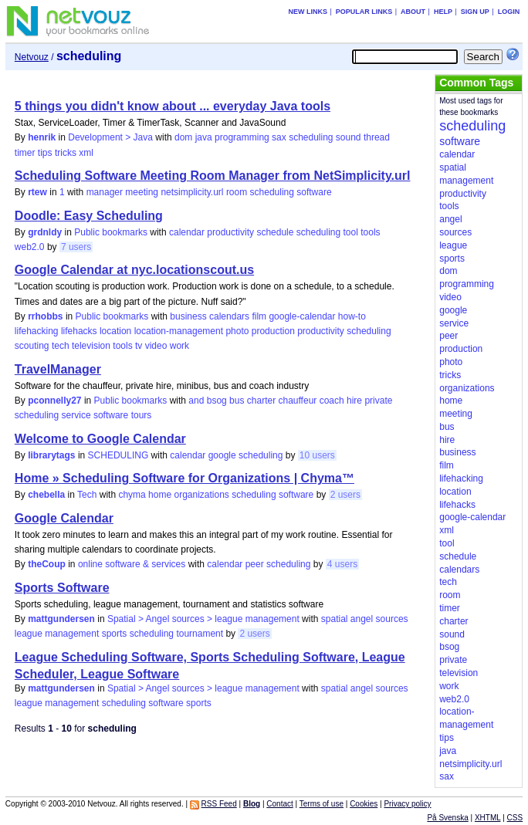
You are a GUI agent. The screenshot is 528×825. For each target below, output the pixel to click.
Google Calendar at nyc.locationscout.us (134, 269)
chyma (131, 494)
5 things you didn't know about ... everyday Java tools (172, 106)
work (179, 345)
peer (254, 564)
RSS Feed (219, 804)
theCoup (47, 564)
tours (141, 415)
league (28, 633)
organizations (201, 494)
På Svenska (447, 817)
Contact (279, 804)
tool (351, 232)
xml (86, 152)
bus (236, 400)
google (222, 455)
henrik (42, 137)
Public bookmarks (110, 232)
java (203, 137)
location (115, 331)
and (196, 400)
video (156, 345)
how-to (352, 316)
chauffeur (297, 400)
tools (370, 232)
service (76, 415)
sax (279, 137)
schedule (274, 232)
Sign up (475, 11)
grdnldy (45, 232)
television (91, 345)
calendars (229, 316)
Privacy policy (407, 804)
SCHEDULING (118, 455)
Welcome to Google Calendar (100, 438)
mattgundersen (61, 619)
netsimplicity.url (192, 192)
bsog (217, 400)
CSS (515, 817)
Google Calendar (64, 518)
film (259, 316)
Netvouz (32, 57)
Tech (86, 494)
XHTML (488, 817)
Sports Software (62, 587)
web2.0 (30, 247)
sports (114, 633)
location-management (178, 331)
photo (237, 331)
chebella (46, 494)
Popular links (364, 11)
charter (261, 400)
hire (354, 400)
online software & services (131, 564)
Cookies (363, 804)
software (313, 192)
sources (392, 619)
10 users (317, 455)
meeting (141, 192)
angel (361, 619)
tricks (65, 152)
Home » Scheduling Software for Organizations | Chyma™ (184, 478)
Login (509, 11)
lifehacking (37, 331)
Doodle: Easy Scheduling (89, 215)
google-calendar (302, 316)
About (413, 11)
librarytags (51, 455)
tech (60, 345)
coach (332, 400)
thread (377, 137)
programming (242, 137)
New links (307, 11)
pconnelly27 (54, 400)
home (159, 494)
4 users (342, 564)
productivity (230, 232)
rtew (37, 192)
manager (104, 192)
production (273, 331)
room (236, 192)
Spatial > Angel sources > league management (203, 619)
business (188, 316)
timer (25, 152)
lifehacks (79, 331)
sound (348, 137)
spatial (334, 619)
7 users (76, 247)
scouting (32, 345)
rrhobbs (45, 316)
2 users (345, 494)
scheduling (311, 137)
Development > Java (110, 137)
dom (183, 137)
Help (443, 11)
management (72, 633)
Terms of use (322, 804)
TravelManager (58, 369)
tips (45, 152)
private (378, 400)
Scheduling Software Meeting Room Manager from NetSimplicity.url (213, 175)
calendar (187, 232)
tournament (199, 633)
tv (138, 345)
